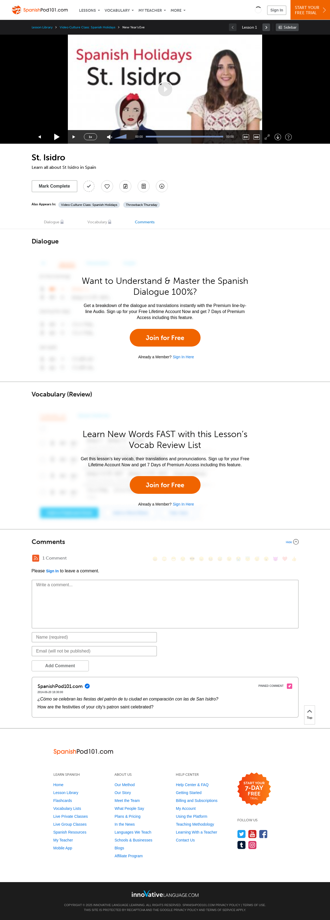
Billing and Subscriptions (196, 800)
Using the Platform (191, 816)
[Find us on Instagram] (252, 845)
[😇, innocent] (247, 559)
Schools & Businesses (133, 840)
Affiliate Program (128, 856)
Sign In (276, 10)
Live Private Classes (70, 816)
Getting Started (188, 792)
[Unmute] (109, 137)
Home (58, 785)
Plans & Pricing (127, 816)
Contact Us (185, 840)
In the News (124, 824)
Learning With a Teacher (196, 832)
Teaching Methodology (195, 824)
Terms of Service (220, 910)
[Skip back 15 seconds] (39, 137)
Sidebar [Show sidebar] (290, 27)
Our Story (122, 792)
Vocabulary (117, 10)
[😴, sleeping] (257, 559)
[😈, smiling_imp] (275, 559)
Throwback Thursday (141, 205)
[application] (165, 89)
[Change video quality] (256, 137)
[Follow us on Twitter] (241, 834)
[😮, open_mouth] (266, 559)
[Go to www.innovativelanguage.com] (165, 893)
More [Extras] (176, 10)
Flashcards (62, 800)
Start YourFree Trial (311, 10)
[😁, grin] (173, 559)
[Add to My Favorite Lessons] (107, 186)
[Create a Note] (125, 186)
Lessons (87, 10)
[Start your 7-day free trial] (254, 789)
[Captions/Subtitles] (246, 137)
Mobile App (62, 848)
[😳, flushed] (164, 559)
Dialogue (51, 222)
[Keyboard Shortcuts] (288, 137)
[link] (266, 27)
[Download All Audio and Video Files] (162, 186)
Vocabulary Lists (67, 808)
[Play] (57, 137)
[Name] (94, 637)
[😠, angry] (201, 559)
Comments (145, 222)
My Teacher (150, 10)
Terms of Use (254, 905)
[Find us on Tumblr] (241, 845)
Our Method (124, 785)
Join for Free (165, 338)
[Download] (277, 137)
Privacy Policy (228, 905)
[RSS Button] (36, 558)
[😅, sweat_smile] (220, 559)
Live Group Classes (70, 824)
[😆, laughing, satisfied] (210, 559)
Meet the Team (127, 800)
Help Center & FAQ (192, 785)
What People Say (129, 808)
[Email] (94, 651)
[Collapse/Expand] (165, 541)
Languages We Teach (132, 832)
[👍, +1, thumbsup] (294, 559)
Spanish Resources (69, 832)
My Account (185, 808)
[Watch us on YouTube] (252, 834)
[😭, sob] (238, 559)
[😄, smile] (155, 559)
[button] (258, 10)
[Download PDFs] (144, 186)
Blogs (119, 848)
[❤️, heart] (284, 559)
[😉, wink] (229, 559)
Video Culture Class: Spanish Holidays (87, 27)
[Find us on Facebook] (263, 834)
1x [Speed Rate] (90, 137)
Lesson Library (42, 27)
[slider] (121, 137)
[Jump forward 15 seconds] (74, 137)
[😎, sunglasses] (192, 559)
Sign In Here (183, 357)
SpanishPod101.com (198, 905)
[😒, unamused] (182, 559)
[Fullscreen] (267, 137)
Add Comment (60, 665)
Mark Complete (54, 186)
